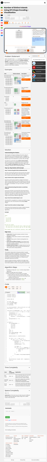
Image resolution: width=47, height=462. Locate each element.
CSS (22, 438)
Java (30, 438)
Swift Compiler (8, 455)
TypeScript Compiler (9, 453)
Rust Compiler (8, 456)
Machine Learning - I (17, 438)
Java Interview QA (9, 438)
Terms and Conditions (35, 459)
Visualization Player (26, 79)
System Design (16, 441)
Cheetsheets (16, 444)
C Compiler (8, 444)
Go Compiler (8, 449)
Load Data (33, 47)
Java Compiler (8, 446)
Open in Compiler (21, 292)
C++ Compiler (8, 445)
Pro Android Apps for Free (39, 59)
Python (30, 441)
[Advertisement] (25, 2)
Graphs (8, 15)
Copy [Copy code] (28, 292)
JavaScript (31, 439)
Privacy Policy (22, 459)
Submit (7, 417)
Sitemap (12, 459)
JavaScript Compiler (9, 452)
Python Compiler (9, 448)
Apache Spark (16, 439)
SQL (25, 438)
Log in (9, 419)
